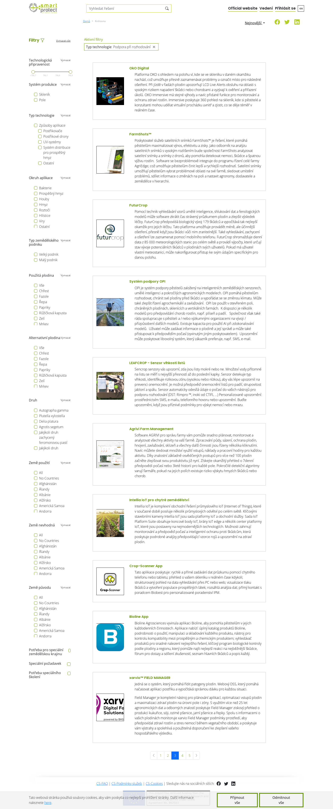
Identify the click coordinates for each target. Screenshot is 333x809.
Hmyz (43, 204)
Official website (242, 8)
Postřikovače (52, 131)
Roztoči (44, 210)
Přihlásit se (285, 8)
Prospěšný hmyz (51, 193)
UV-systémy (52, 142)
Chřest (44, 291)
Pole (42, 100)
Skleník (44, 94)
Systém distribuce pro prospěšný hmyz (56, 152)
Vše (41, 285)
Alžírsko (45, 500)
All (41, 472)
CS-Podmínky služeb (126, 783)
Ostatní (48, 163)
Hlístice (44, 215)
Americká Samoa (51, 505)
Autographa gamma (53, 410)
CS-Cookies (154, 783)
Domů (86, 21)
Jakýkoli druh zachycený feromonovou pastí (53, 437)
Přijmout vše (237, 800)
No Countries (49, 478)
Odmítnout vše (281, 800)
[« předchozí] (153, 756)
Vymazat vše (63, 40)
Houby (44, 199)
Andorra (45, 511)
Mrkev (43, 324)
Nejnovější (253, 23)
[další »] (196, 756)
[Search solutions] (125, 8)
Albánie (45, 494)
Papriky (44, 307)
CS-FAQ (102, 783)
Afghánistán (47, 483)
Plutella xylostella (52, 416)
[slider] (33, 72)
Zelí (42, 318)
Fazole (44, 296)
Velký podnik (48, 254)
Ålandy (44, 489)
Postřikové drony (55, 136)
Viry (42, 221)
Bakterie (45, 188)
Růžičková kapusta (52, 313)
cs (301, 8)
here (47, 802)
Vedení (266, 8)
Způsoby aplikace (52, 125)
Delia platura (48, 421)
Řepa (43, 302)
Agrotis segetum (51, 427)
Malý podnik (48, 260)
